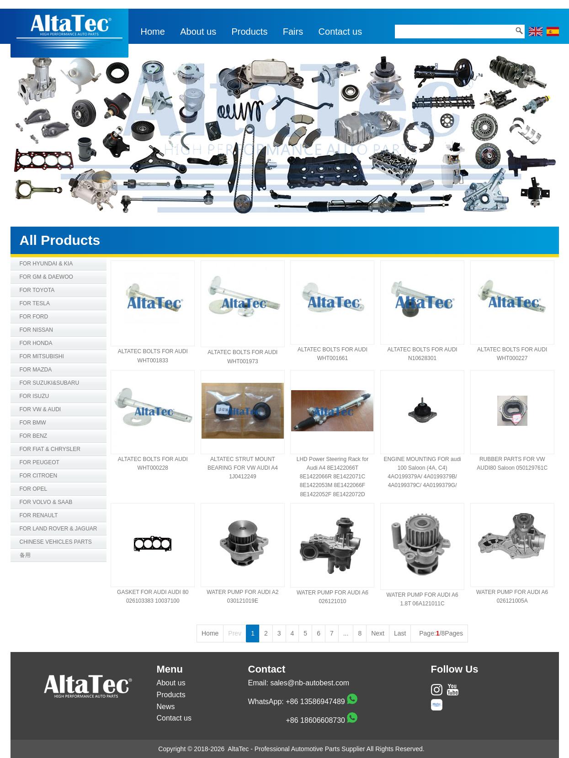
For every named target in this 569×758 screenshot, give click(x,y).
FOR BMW (33, 422)
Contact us (340, 32)
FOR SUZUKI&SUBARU (50, 383)
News (166, 706)
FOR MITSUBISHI (42, 356)
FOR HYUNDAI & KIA (46, 263)
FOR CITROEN (39, 475)
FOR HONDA (36, 343)
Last (400, 633)
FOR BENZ (34, 436)
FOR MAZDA (36, 369)
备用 (25, 555)
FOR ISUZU (34, 396)
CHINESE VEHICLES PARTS (56, 542)
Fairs (293, 32)
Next (377, 633)
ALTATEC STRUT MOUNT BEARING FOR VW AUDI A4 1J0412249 (242, 468)
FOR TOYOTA (37, 290)
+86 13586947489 (315, 701)
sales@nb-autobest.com (309, 683)
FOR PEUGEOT (39, 462)
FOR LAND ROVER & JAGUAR (58, 528)
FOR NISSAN (36, 330)
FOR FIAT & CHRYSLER (50, 449)
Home (153, 32)
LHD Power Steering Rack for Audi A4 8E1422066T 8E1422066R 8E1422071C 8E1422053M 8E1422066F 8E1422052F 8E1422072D (332, 477)
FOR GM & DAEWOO (46, 277)
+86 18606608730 (315, 720)
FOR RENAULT (39, 515)
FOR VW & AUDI (40, 409)
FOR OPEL (34, 489)
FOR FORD (34, 316)
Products (250, 32)
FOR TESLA (35, 303)
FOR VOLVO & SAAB (46, 502)
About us (198, 32)
